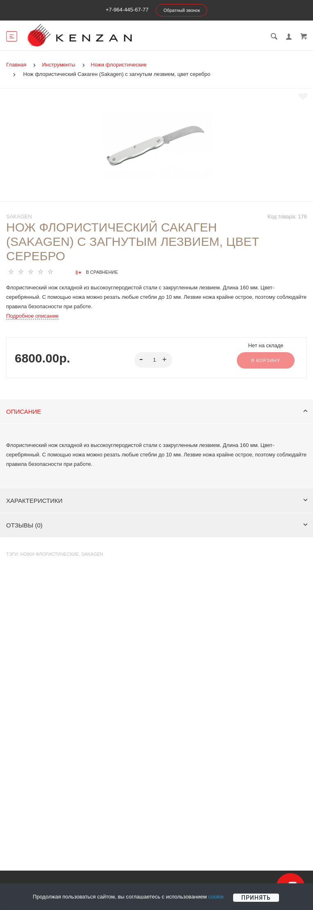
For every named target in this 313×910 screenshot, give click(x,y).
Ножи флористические (49, 554)
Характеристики (157, 500)
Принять (256, 897)
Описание (157, 411)
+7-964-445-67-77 (127, 10)
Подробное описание (32, 316)
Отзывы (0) (157, 525)
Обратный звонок (181, 10)
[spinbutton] (153, 360)
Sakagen (19, 216)
